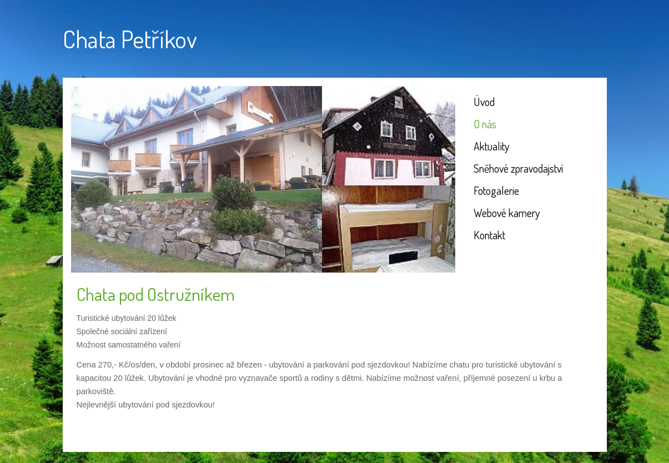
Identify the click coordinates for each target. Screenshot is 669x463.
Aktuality (491, 146)
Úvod (484, 101)
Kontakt (489, 235)
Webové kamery (507, 212)
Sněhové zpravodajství (518, 168)
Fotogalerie (496, 190)
